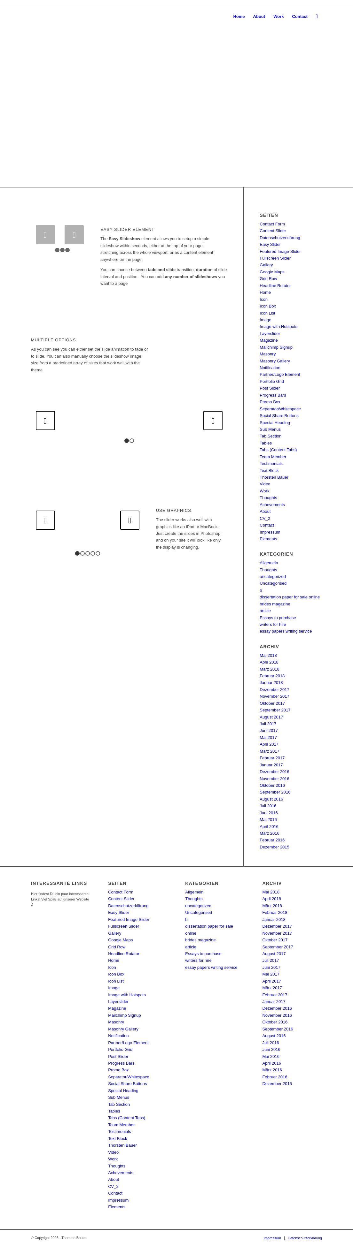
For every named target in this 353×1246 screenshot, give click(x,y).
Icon (264, 299)
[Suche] (317, 16)
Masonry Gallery (275, 361)
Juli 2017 (268, 723)
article (265, 610)
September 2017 (275, 710)
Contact (267, 525)
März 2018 (269, 669)
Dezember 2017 (274, 689)
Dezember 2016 (274, 771)
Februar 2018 (272, 675)
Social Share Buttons (279, 415)
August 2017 (271, 717)
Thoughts (268, 497)
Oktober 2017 (272, 703)
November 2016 (274, 778)
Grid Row (268, 278)
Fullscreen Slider (275, 258)
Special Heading (275, 422)
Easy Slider (270, 244)
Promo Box (270, 401)
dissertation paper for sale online (290, 597)
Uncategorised (273, 583)
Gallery (266, 264)
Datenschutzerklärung (280, 237)
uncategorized (273, 576)
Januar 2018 (271, 682)
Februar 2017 (272, 758)
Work (264, 491)
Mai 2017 (268, 737)
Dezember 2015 (274, 847)
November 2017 (274, 696)
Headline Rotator (275, 285)
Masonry (268, 354)
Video (265, 484)
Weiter (338, 97)
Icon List (267, 313)
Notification (270, 367)
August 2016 (271, 799)
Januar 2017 (271, 765)
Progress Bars (273, 395)
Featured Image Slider (280, 251)
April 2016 (269, 826)
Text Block (269, 470)
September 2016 (275, 792)
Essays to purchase (278, 617)
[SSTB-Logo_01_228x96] (45, 16)
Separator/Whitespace (280, 408)
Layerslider (270, 333)
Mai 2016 (268, 819)
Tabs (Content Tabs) (278, 449)
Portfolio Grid (272, 381)
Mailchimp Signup (276, 347)
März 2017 (269, 751)
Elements (268, 538)
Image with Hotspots (278, 326)
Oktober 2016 (272, 785)
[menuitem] (239, 16)
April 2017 (269, 744)
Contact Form (272, 224)
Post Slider (270, 388)
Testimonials (271, 463)
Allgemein (269, 562)
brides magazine (275, 604)
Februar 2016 (272, 840)
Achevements (272, 504)
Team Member (273, 456)
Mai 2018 (268, 655)
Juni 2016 (269, 812)
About (265, 511)
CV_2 (265, 518)
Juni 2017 (269, 730)
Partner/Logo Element (280, 374)
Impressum (270, 532)
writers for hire (273, 624)
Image (265, 319)
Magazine (269, 340)
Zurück (14, 97)
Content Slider (273, 230)
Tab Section (270, 436)
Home (265, 292)
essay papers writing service (286, 631)
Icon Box (268, 306)
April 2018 (269, 662)
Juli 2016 (268, 805)
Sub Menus (270, 429)
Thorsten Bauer (274, 477)
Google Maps (272, 272)
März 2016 (269, 833)
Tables (266, 443)
